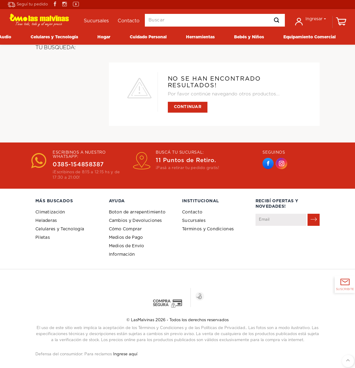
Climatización (50, 212)
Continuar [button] (188, 107)
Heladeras (46, 221)
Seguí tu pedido (28, 4)
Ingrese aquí (125, 354)
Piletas (42, 237)
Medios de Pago (126, 237)
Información (122, 254)
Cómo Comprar (125, 229)
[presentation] (301, 240)
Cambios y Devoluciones (135, 221)
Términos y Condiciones (208, 229)
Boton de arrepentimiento (137, 212)
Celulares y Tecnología (59, 229)
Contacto (192, 212)
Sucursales (194, 221)
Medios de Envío (126, 246)
